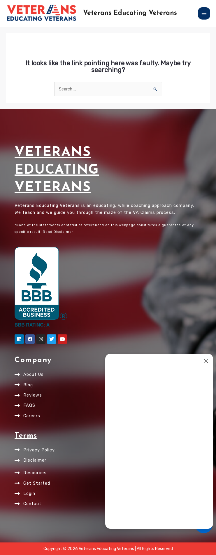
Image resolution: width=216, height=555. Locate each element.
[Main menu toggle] (204, 13)
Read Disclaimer (58, 232)
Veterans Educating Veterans (130, 13)
